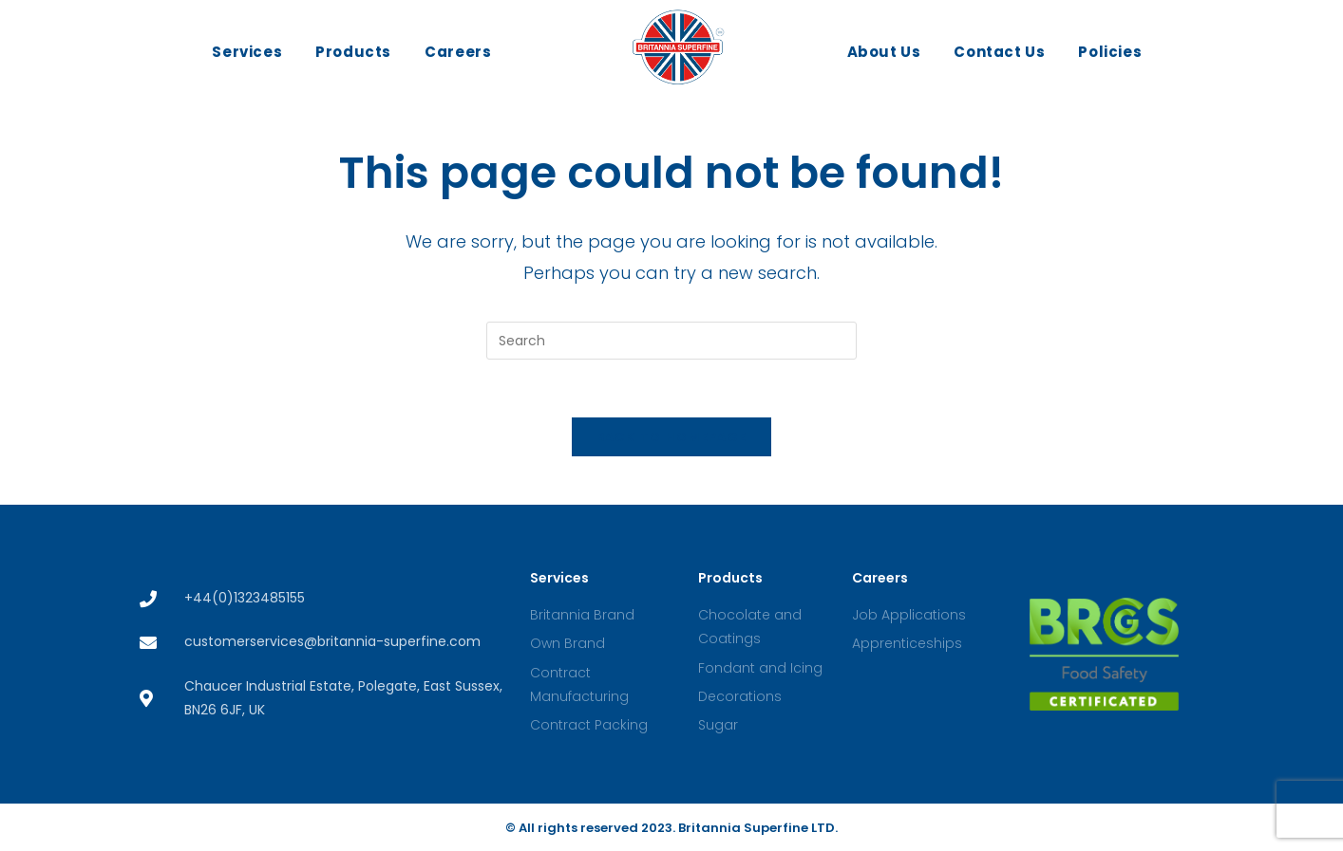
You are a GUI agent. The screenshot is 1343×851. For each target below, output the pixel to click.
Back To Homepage (671, 437)
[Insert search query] (671, 341)
